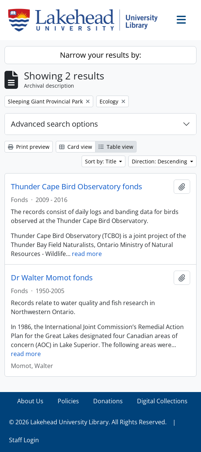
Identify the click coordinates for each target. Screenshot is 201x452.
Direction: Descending (160, 161)
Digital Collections (162, 401)
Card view (75, 146)
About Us (30, 401)
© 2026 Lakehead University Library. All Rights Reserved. (88, 422)
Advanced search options (54, 124)
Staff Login (24, 440)
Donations (108, 401)
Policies (68, 401)
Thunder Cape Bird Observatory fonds (76, 186)
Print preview (28, 146)
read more (87, 254)
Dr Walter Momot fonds (52, 277)
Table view (115, 146)
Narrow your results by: (100, 55)
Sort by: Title (101, 161)
